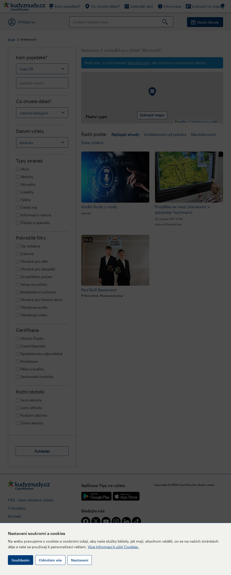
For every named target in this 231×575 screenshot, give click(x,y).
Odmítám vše (50, 560)
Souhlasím (21, 560)
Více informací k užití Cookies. (113, 547)
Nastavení (79, 560)
